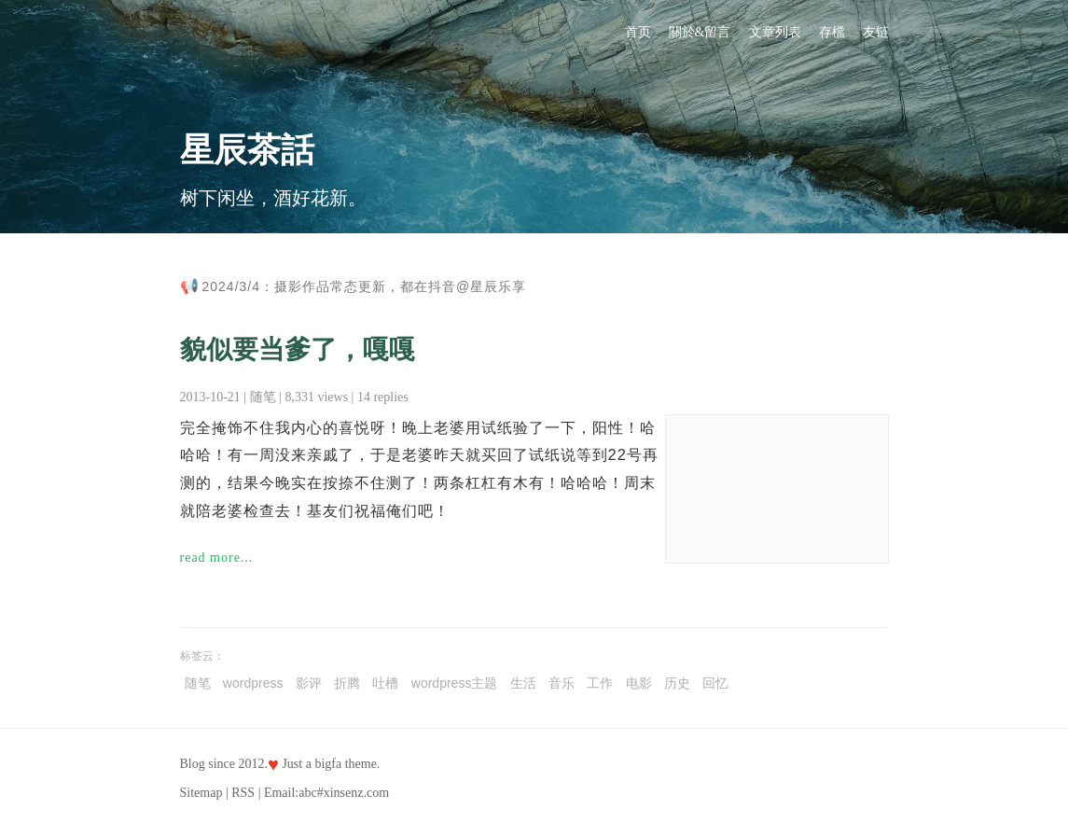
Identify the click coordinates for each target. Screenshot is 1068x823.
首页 (638, 32)
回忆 (715, 683)
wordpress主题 (454, 683)
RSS (243, 793)
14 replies (383, 397)
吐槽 (385, 683)
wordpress (253, 683)
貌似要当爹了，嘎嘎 (297, 349)
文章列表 (775, 32)
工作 (600, 683)
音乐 (561, 683)
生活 (523, 683)
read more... (217, 558)
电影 (639, 683)
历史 (677, 683)
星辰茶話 (247, 150)
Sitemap (201, 793)
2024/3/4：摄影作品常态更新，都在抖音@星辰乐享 (364, 286)
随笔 (263, 397)
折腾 (347, 683)
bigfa (327, 764)
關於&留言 (700, 32)
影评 (309, 683)
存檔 (832, 32)
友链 (876, 32)
